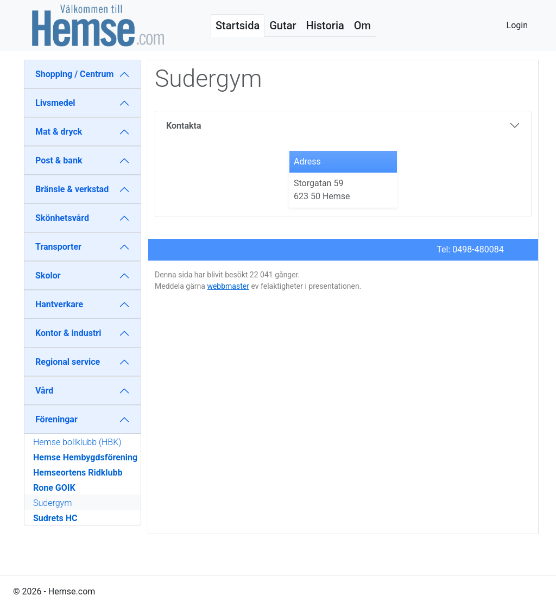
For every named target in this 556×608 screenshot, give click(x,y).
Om (362, 25)
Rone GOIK (54, 488)
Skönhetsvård (62, 218)
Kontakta (183, 126)
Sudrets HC (55, 518)
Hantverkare (59, 304)
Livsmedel (55, 103)
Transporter (58, 247)
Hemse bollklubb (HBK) (77, 442)
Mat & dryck (58, 131)
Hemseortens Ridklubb (77, 472)
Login (517, 25)
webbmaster (228, 286)
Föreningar (56, 419)
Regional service (67, 362)
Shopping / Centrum (74, 74)
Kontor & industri (68, 333)
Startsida (238, 25)
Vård (44, 390)
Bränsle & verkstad (72, 189)
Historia (325, 25)
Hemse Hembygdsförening (85, 457)
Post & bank (58, 160)
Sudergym (52, 503)
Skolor (48, 275)
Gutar (282, 25)
